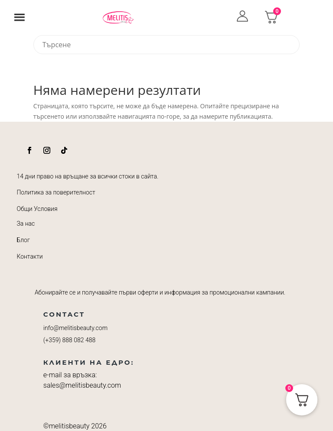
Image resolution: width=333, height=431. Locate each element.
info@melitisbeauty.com (75, 327)
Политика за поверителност (55, 192)
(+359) (69, 340)
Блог (22, 240)
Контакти (29, 256)
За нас (25, 223)
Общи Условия (36, 208)
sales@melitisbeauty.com (82, 385)
